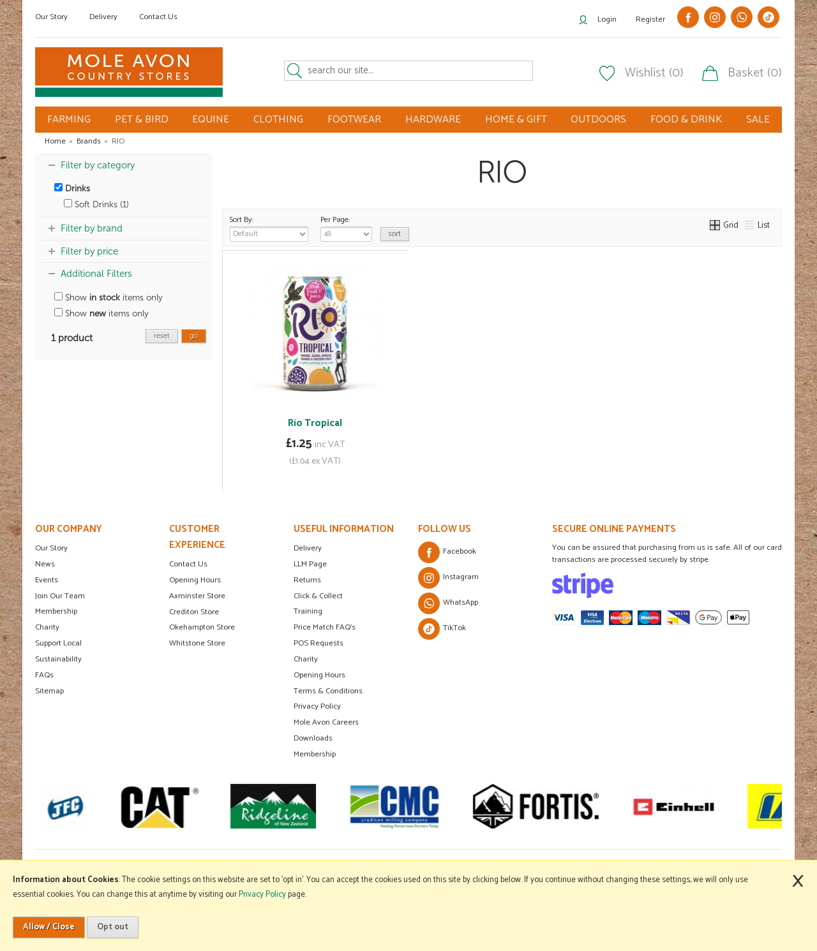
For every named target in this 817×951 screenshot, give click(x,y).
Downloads (313, 738)
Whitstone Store (197, 643)
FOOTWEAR (354, 120)
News (45, 564)
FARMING (69, 120)
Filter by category (98, 165)
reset (162, 336)
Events (46, 580)
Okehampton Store (202, 627)
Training (308, 611)
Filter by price (89, 251)
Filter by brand (92, 228)
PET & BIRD (142, 120)
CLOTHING (278, 120)
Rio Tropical (315, 423)
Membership (56, 611)
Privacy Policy (317, 706)
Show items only (108, 297)
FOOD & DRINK (686, 120)
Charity (47, 627)
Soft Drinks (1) (96, 204)
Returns (307, 580)
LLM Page (310, 564)
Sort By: (269, 228)
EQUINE (210, 120)
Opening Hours (195, 580)
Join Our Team (60, 596)
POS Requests (318, 643)
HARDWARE (433, 120)
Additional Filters (96, 273)
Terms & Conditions (328, 691)
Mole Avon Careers (326, 722)
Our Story (51, 17)
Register (650, 19)
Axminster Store (197, 596)
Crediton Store (194, 612)
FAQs (44, 675)
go (194, 336)
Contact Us (158, 17)
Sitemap (49, 691)
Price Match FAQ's (325, 627)
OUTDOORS (598, 120)
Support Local (58, 643)
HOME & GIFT (516, 120)
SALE (758, 120)
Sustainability (58, 659)
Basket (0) (755, 73)
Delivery (103, 17)
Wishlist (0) (654, 73)
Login (607, 19)
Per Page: (346, 228)
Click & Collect (318, 596)
